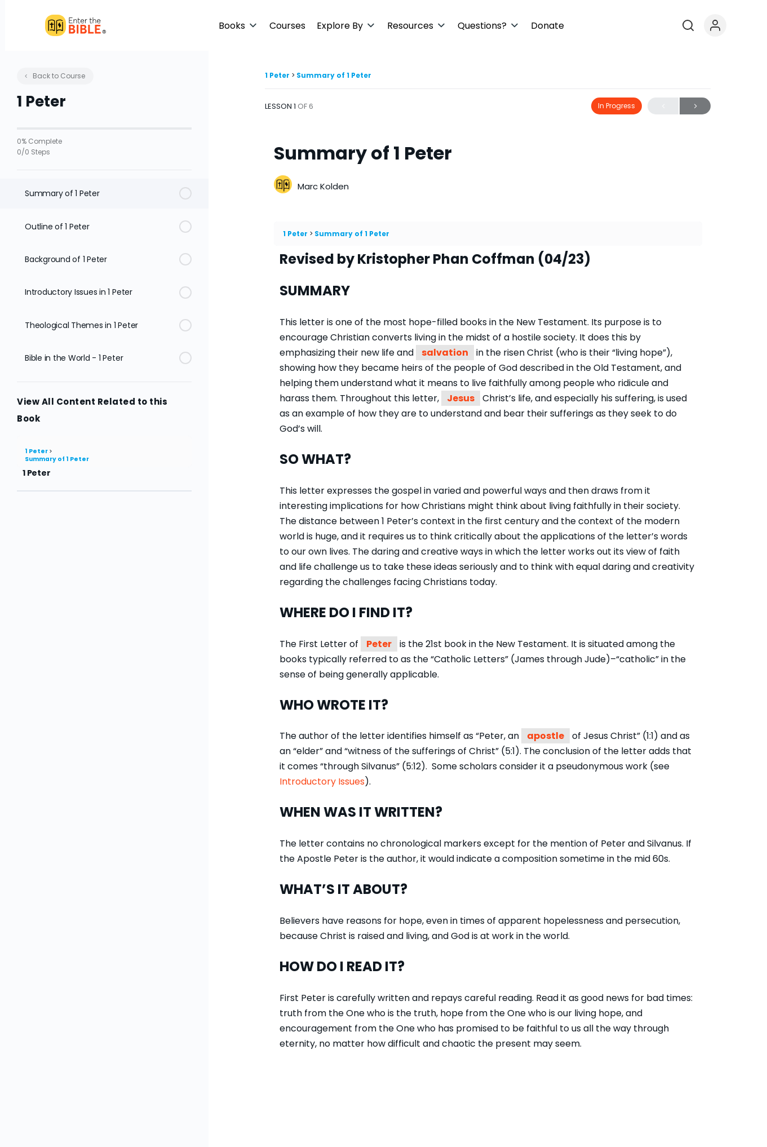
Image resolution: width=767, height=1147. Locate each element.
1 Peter (37, 451)
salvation (445, 352)
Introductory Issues (322, 781)
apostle (545, 735)
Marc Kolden (323, 186)
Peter (379, 643)
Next (695, 106)
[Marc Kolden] (283, 185)
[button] (339, 25)
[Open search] (724, 25)
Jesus (461, 398)
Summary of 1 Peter (57, 459)
